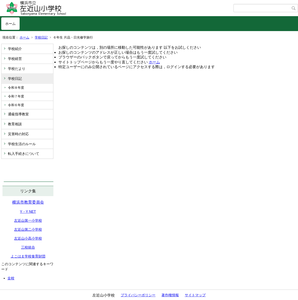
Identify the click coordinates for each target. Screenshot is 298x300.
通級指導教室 (18, 114)
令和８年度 (16, 87)
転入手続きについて (23, 154)
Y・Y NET (28, 212)
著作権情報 (170, 295)
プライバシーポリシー (138, 295)
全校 (10, 278)
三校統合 (28, 247)
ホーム (10, 24)
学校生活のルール (22, 144)
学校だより (16, 69)
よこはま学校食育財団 (28, 256)
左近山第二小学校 (28, 229)
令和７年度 (16, 96)
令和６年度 (16, 105)
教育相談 (15, 124)
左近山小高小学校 (28, 238)
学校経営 (15, 59)
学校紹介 (15, 49)
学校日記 (41, 37)
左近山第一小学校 (28, 220)
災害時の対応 (18, 134)
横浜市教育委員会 (28, 202)
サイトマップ (195, 295)
